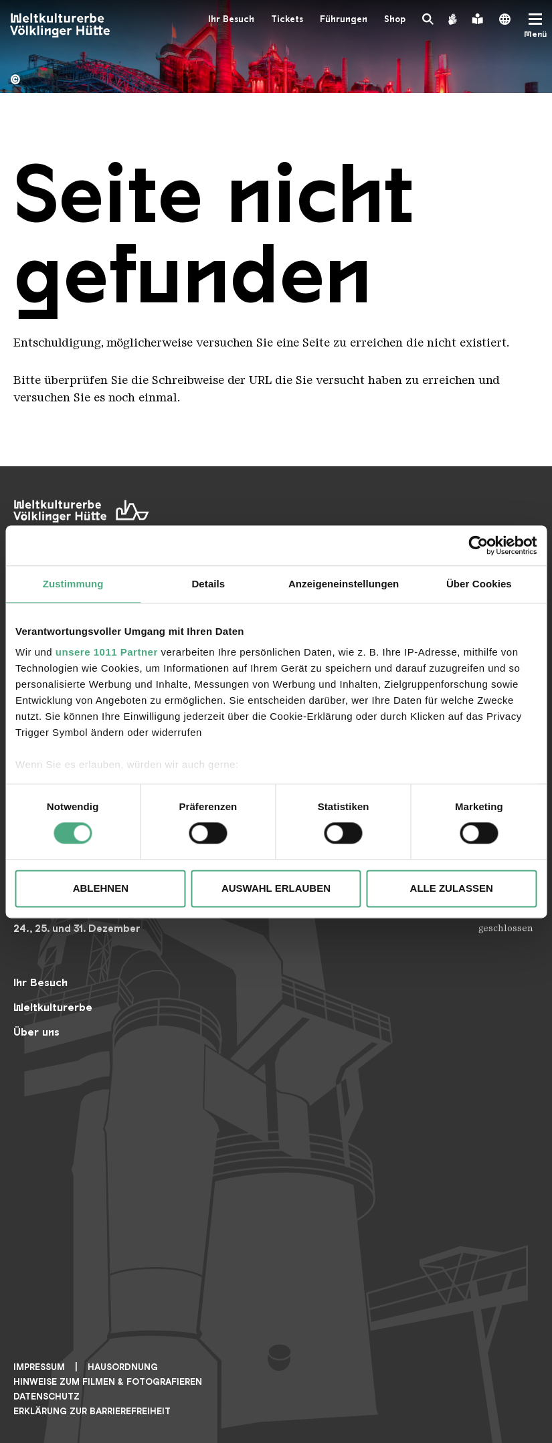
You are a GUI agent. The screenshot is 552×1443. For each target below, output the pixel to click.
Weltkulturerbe (52, 1007)
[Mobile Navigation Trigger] (535, 25)
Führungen (343, 19)
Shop (394, 19)
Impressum (39, 1367)
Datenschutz (46, 1396)
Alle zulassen (451, 888)
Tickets (287, 19)
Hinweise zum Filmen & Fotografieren (107, 1382)
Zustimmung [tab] (73, 583)
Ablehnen (100, 888)
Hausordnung (123, 1367)
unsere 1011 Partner (107, 652)
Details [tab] (208, 583)
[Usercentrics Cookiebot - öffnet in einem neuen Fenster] (478, 545)
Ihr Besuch (231, 19)
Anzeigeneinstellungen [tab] (343, 583)
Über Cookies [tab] (479, 583)
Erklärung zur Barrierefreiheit (92, 1411)
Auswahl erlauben (276, 888)
